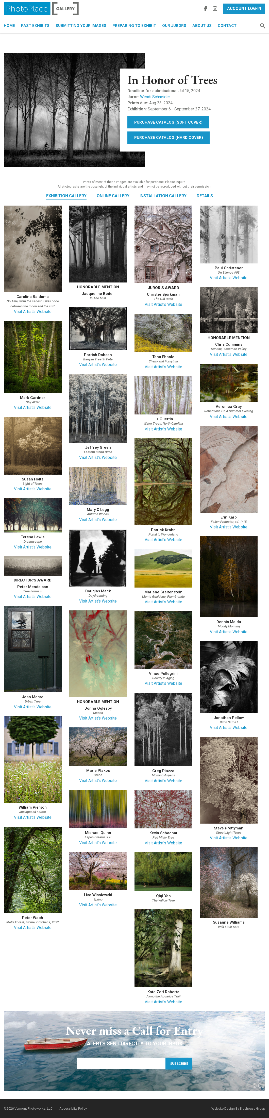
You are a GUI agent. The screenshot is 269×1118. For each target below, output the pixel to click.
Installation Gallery (163, 195)
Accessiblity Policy (73, 1108)
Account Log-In (244, 8)
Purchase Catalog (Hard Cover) (168, 137)
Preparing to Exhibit (134, 25)
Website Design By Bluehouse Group (238, 1108)
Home (9, 25)
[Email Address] (121, 1063)
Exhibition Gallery (66, 195)
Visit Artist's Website (33, 311)
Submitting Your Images (81, 25)
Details (205, 195)
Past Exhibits (35, 25)
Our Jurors (174, 25)
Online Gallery (113, 195)
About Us (202, 25)
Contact (227, 25)
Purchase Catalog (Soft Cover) (168, 122)
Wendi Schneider (155, 96)
